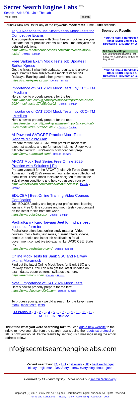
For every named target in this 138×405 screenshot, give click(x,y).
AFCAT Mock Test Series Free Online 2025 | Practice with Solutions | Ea (48, 163)
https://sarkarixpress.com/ (30, 80)
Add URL (23, 13)
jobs (109, 368)
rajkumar (45, 368)
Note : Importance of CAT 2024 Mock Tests (47, 283)
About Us (96, 396)
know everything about (88, 368)
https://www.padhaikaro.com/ (32, 248)
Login (107, 396)
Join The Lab (42, 13)
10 (78, 312)
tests (41, 305)
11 (84, 312)
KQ (56, 364)
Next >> (63, 316)
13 (40, 316)
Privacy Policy (66, 396)
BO (63, 364)
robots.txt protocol (98, 330)
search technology (103, 379)
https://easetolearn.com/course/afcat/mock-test (45, 184)
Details (26, 53)
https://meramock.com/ (28, 275)
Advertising (82, 396)
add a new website (92, 327)
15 (53, 316)
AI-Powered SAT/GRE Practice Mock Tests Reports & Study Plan (47, 137)
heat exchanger (103, 364)
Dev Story (62, 368)
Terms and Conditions (42, 396)
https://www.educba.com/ (29, 214)
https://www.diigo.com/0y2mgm (34, 290)
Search (9, 13)
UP (87, 364)
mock (15, 305)
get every (75, 364)
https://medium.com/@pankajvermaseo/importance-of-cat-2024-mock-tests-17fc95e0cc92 (53, 101)
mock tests (28, 305)
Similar (36, 53)
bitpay (32, 368)
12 (90, 312)
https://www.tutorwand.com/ (31, 154)
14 (46, 316)
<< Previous (22, 312)
